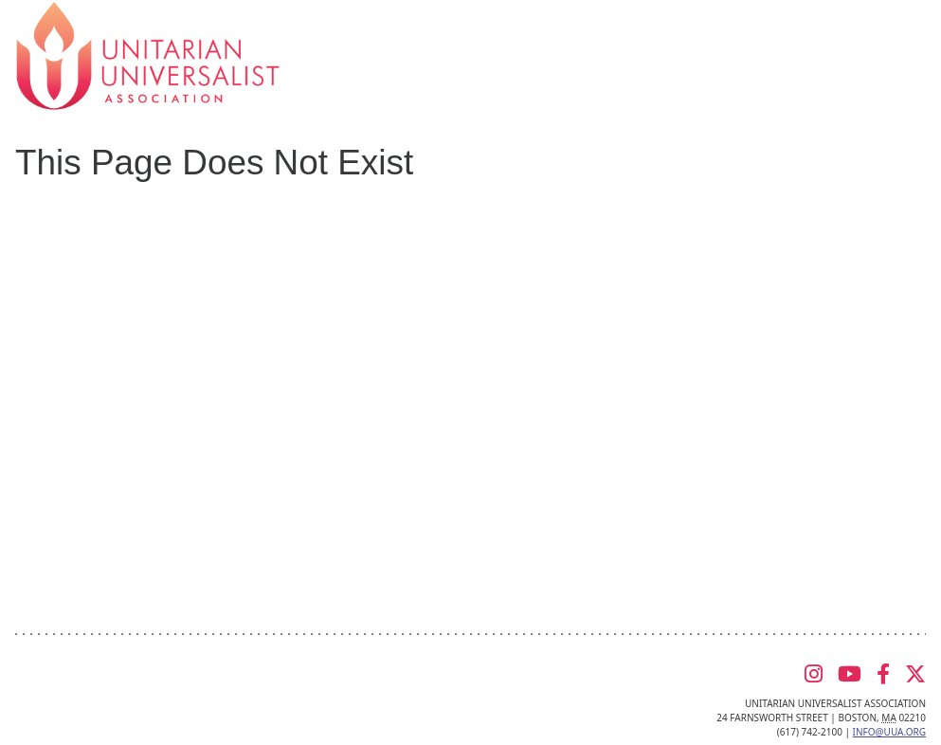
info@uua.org (889, 731)
